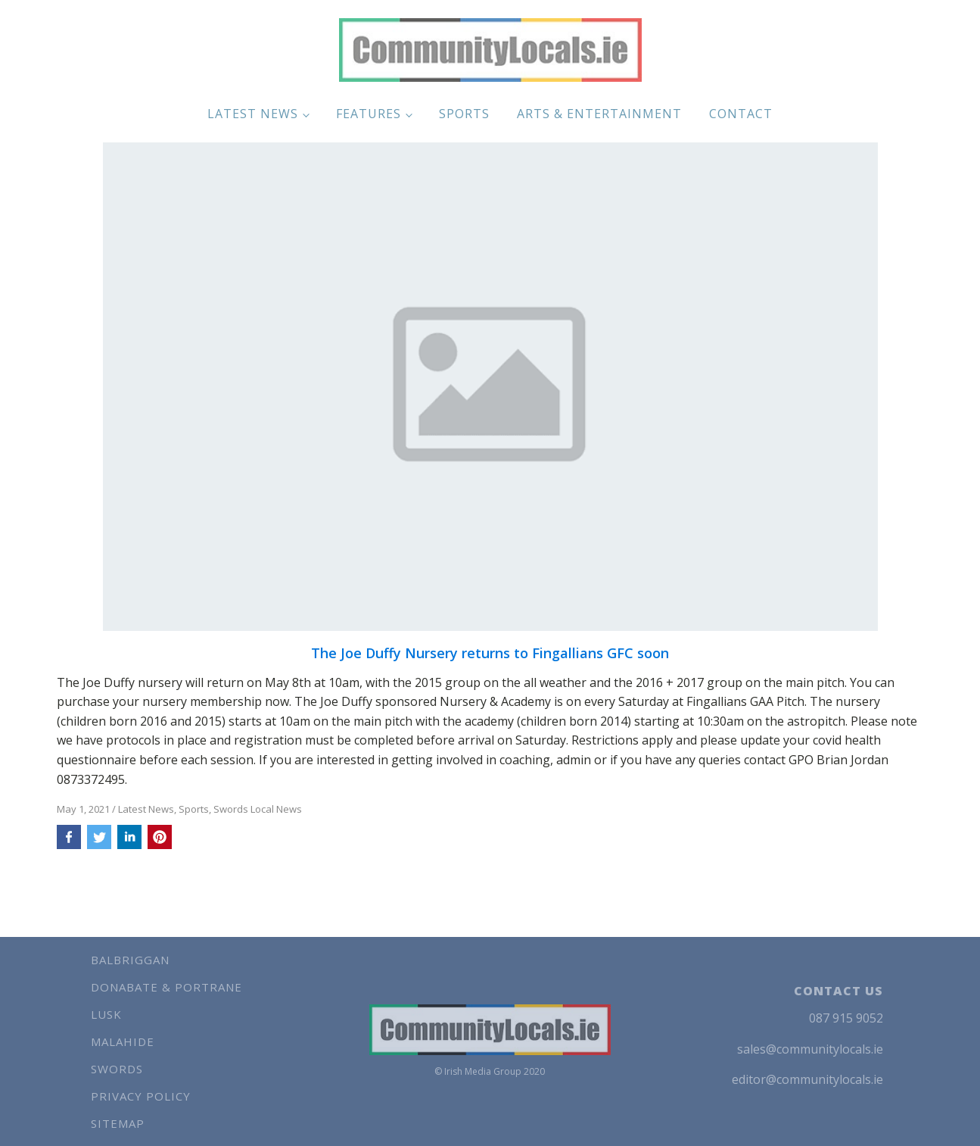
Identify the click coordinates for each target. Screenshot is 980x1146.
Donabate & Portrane (166, 987)
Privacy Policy (141, 1096)
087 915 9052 (846, 1018)
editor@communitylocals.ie (807, 1079)
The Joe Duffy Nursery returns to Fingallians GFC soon (490, 653)
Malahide (122, 1041)
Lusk (106, 1014)
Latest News (252, 113)
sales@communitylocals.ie (810, 1049)
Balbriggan (130, 959)
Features (368, 113)
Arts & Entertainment (599, 113)
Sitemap (118, 1123)
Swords (117, 1068)
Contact (741, 113)
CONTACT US (838, 990)
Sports (464, 113)
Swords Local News (257, 809)
